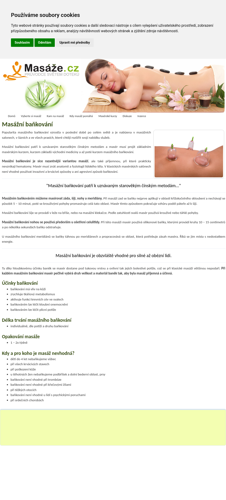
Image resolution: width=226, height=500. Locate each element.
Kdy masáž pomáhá (81, 116)
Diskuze (127, 116)
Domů (11, 116)
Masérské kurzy (107, 116)
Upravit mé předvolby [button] (74, 42)
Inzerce (141, 116)
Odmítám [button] (44, 42)
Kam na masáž (55, 116)
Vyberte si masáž (31, 116)
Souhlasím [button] (22, 42)
